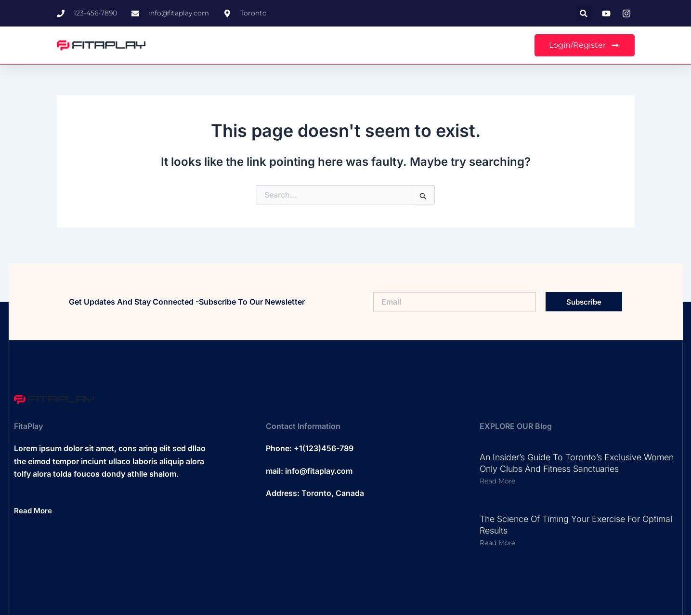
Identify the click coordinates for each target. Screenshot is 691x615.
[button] (583, 13)
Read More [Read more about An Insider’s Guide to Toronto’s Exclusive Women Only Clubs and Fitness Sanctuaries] (497, 481)
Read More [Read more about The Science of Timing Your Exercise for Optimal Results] (497, 542)
